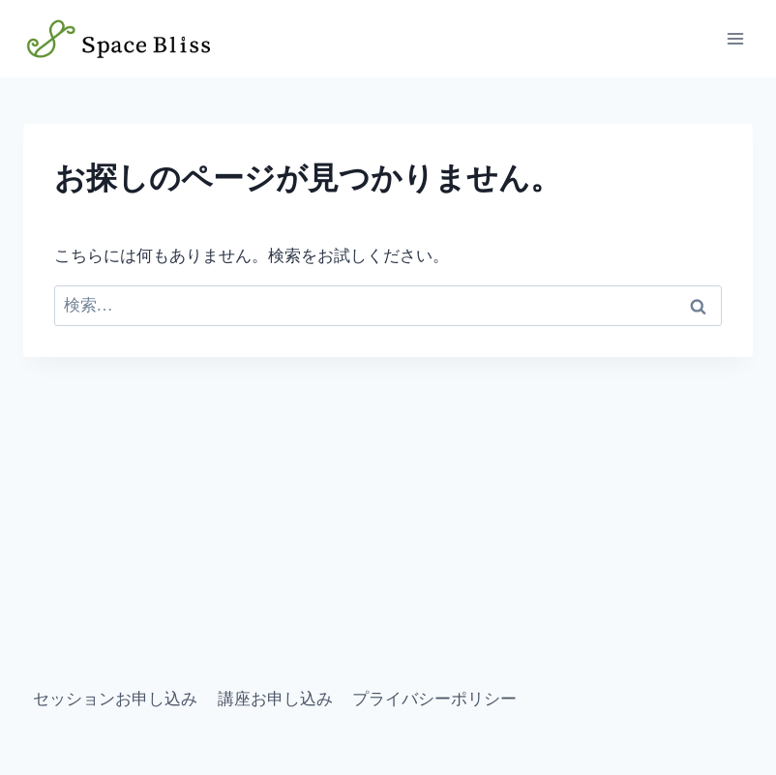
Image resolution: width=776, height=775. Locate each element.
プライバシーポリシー (434, 699)
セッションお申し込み (115, 699)
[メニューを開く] (735, 38)
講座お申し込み (275, 699)
